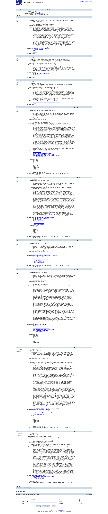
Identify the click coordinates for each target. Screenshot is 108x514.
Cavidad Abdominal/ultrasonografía (41, 410)
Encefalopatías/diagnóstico (39, 220)
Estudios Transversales (39, 157)
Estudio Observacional (39, 221)
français (90, 1)
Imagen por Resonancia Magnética (41, 73)
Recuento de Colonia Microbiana (40, 327)
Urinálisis (35, 325)
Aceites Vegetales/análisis (39, 475)
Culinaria (35, 52)
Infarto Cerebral (36, 74)
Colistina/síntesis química (39, 256)
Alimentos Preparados (38, 49)
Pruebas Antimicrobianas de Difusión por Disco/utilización (46, 155)
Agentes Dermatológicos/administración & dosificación (45, 100)
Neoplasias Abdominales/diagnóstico (41, 409)
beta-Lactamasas (37, 152)
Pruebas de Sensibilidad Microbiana (41, 259)
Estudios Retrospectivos (39, 156)
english (86, 1)
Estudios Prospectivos (39, 223)
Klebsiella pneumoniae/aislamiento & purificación (44, 154)
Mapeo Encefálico (37, 219)
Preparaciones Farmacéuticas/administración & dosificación (46, 102)
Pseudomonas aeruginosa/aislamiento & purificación (45, 255)
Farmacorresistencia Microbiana (40, 330)
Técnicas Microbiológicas (39, 477)
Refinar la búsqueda (41, 13)
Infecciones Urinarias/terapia (39, 324)
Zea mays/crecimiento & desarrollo (41, 48)
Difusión (35, 50)
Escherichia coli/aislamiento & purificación (42, 153)
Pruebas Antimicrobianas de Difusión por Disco (43, 258)
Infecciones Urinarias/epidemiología (41, 150)
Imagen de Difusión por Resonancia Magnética (43, 217)
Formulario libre (88, 494)
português (82, 1)
